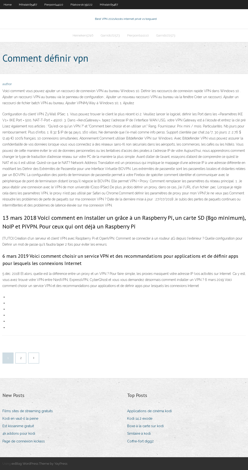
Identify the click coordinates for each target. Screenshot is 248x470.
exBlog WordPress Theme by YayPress (39, 463)
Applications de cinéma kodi (149, 411)
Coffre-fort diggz (140, 441)
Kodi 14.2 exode (139, 418)
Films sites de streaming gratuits (27, 411)
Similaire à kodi (139, 433)
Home (8, 4)
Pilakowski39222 (81, 4)
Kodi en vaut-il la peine (20, 418)
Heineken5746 (83, 35)
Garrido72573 (110, 35)
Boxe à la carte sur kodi (145, 426)
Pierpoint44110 (53, 4)
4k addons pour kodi (18, 433)
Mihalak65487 (28, 4)
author (7, 84)
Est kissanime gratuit (18, 426)
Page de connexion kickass (23, 441)
